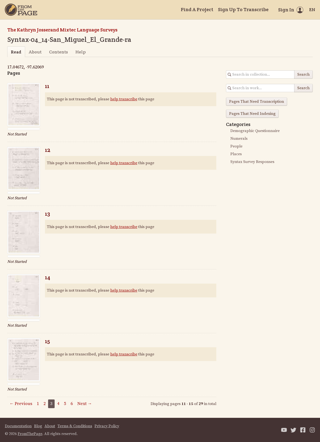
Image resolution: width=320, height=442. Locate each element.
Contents (58, 52)
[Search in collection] (260, 74)
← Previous (20, 403)
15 (47, 341)
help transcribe (123, 99)
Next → (84, 403)
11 (47, 86)
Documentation (18, 426)
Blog (38, 426)
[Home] (21, 10)
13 (47, 213)
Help (80, 52)
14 (47, 277)
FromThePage (30, 433)
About (35, 52)
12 (47, 150)
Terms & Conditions (75, 426)
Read (16, 52)
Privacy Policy (107, 426)
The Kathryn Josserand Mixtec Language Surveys (62, 30)
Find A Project (197, 9)
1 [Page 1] (38, 403)
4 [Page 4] (58, 403)
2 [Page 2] (45, 403)
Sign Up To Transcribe (243, 9)
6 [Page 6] (72, 403)
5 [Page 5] (65, 403)
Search (303, 74)
